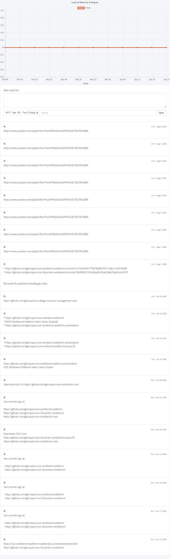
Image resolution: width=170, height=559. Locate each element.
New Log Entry (11, 90)
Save (161, 112)
